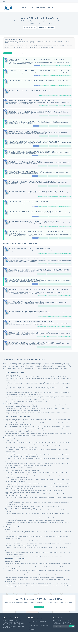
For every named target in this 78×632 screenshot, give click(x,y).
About (45, 629)
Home (27, 23)
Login (4, 1)
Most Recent (8, 53)
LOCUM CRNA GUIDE (40, 7)
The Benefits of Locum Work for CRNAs (40, 618)
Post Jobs (30, 7)
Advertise (50, 629)
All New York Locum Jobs (30, 27)
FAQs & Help (51, 7)
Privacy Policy (72, 629)
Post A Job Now (39, 599)
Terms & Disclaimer (63, 629)
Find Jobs (23, 7)
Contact (56, 629)
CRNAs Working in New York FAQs (46, 27)
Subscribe (72, 619)
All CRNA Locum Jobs (34, 23)
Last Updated (17, 53)
